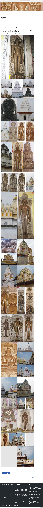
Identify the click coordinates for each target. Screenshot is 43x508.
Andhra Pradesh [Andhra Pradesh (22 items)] (37, 487)
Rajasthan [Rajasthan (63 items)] (35, 501)
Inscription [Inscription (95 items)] (36, 492)
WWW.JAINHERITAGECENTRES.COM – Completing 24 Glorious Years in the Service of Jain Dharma (21, 488)
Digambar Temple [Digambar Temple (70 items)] (32, 491)
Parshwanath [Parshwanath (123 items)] (35, 500)
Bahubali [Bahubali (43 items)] (40, 487)
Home (1, 15)
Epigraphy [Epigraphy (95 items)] (37, 491)
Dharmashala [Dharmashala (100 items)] (36, 489)
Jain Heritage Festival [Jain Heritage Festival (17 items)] (35, 494)
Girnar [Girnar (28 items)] (39, 491)
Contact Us (17, 1)
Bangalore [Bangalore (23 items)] (30, 488)
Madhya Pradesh (9, 15)
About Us (14, 1)
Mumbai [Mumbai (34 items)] (41, 497)
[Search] (24, 1)
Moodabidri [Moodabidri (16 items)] (39, 497)
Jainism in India (4, 15)
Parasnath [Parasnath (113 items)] (31, 500)
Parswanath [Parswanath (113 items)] (31, 501)
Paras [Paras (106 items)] (38, 498)
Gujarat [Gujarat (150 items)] (32, 492)
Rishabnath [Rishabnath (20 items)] (38, 501)
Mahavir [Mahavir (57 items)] (33, 497)
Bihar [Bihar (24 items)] (35, 488)
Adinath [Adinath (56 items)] (30, 487)
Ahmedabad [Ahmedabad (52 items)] (33, 487)
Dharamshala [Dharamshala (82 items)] (31, 489)
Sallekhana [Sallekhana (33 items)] (30, 502)
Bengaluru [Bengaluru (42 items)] (33, 488)
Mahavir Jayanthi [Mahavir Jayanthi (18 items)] (36, 497)
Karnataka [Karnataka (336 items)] (35, 495)
